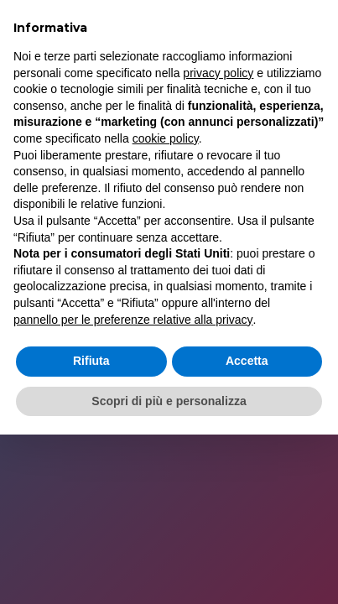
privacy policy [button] (218, 73)
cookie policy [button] (166, 138)
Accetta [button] (247, 360)
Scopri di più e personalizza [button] (168, 401)
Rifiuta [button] (91, 360)
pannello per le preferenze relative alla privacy (133, 319)
